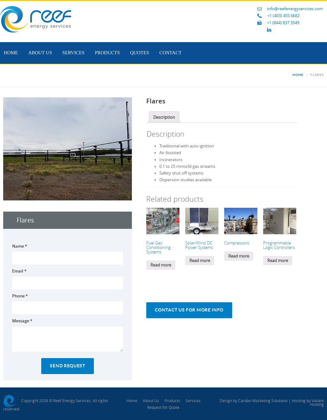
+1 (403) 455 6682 (283, 15)
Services (73, 52)
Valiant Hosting (317, 403)
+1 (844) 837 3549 (283, 22)
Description (164, 117)
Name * (19, 246)
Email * (19, 271)
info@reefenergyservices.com (295, 8)
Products (107, 52)
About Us (40, 52)
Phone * (20, 296)
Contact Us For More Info (189, 310)
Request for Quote (163, 407)
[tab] (164, 117)
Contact (170, 52)
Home (11, 52)
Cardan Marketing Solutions (263, 401)
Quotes (139, 52)
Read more (160, 265)
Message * (22, 321)
